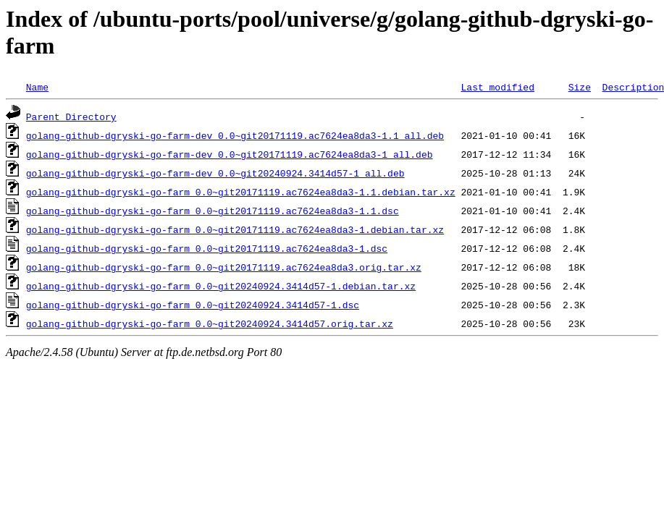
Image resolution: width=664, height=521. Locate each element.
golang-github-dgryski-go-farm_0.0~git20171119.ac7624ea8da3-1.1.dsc (212, 210)
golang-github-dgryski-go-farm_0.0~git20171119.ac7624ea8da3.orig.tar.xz (223, 267)
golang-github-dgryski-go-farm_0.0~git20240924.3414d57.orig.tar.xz (209, 323)
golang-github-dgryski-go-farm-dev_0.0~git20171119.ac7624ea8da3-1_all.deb (229, 154)
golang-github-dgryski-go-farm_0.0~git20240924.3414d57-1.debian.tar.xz (221, 285)
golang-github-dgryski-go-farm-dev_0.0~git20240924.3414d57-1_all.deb (215, 172)
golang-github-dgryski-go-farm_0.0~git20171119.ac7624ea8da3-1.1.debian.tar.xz (240, 191)
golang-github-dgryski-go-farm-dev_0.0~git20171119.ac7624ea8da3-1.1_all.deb (235, 135)
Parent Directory (71, 116)
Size (579, 86)
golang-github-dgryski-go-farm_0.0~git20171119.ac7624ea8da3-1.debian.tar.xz (235, 229)
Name (37, 86)
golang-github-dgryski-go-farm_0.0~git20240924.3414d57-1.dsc (192, 304)
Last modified (497, 86)
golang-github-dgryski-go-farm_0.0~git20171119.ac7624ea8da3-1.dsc (206, 248)
